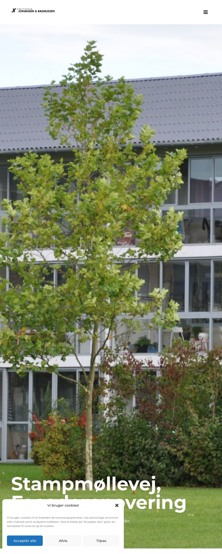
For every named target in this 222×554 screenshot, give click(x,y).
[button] (117, 505)
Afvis (63, 540)
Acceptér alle (24, 540)
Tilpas (101, 540)
